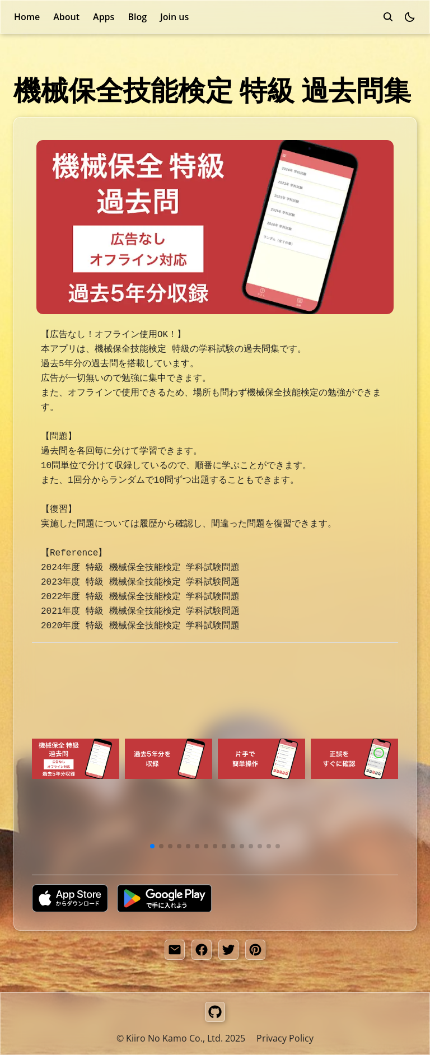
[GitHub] (215, 1012)
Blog (137, 17)
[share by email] (175, 950)
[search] (388, 16)
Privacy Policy (285, 1038)
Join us (174, 17)
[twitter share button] (228, 950)
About (66, 17)
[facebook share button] (201, 950)
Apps (103, 17)
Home (27, 17)
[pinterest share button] (255, 950)
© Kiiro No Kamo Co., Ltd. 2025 (180, 1038)
